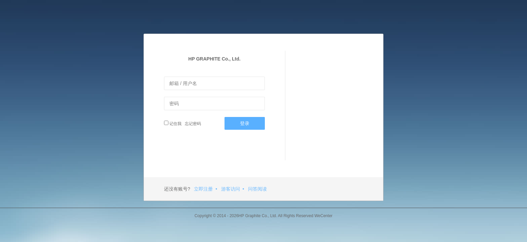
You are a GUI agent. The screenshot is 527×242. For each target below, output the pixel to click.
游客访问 (230, 189)
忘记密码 (192, 123)
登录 (244, 123)
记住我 (172, 123)
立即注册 (203, 189)
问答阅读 (257, 189)
